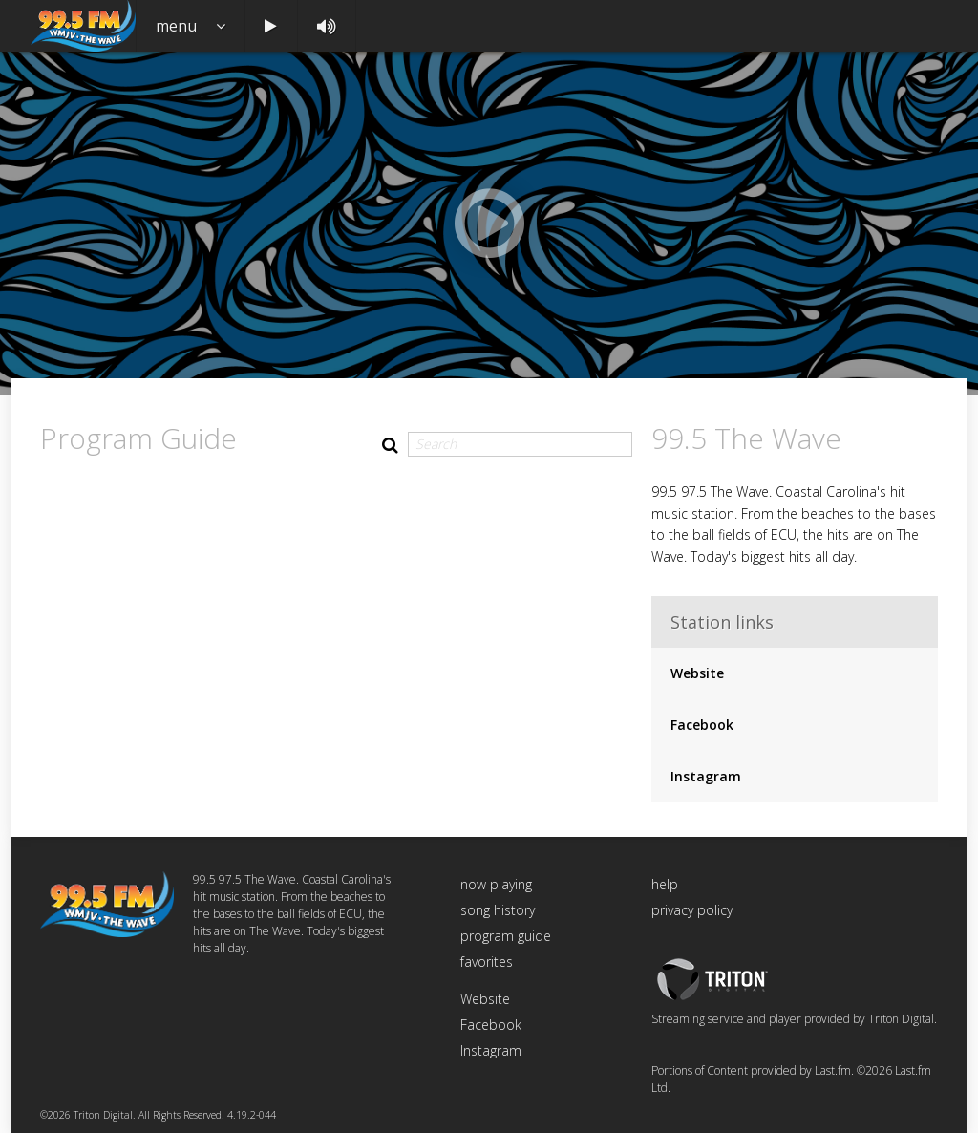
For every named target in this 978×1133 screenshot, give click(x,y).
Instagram (705, 776)
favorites (486, 961)
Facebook (702, 725)
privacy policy (692, 910)
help (664, 884)
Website (697, 673)
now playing (496, 884)
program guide (505, 936)
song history (497, 910)
